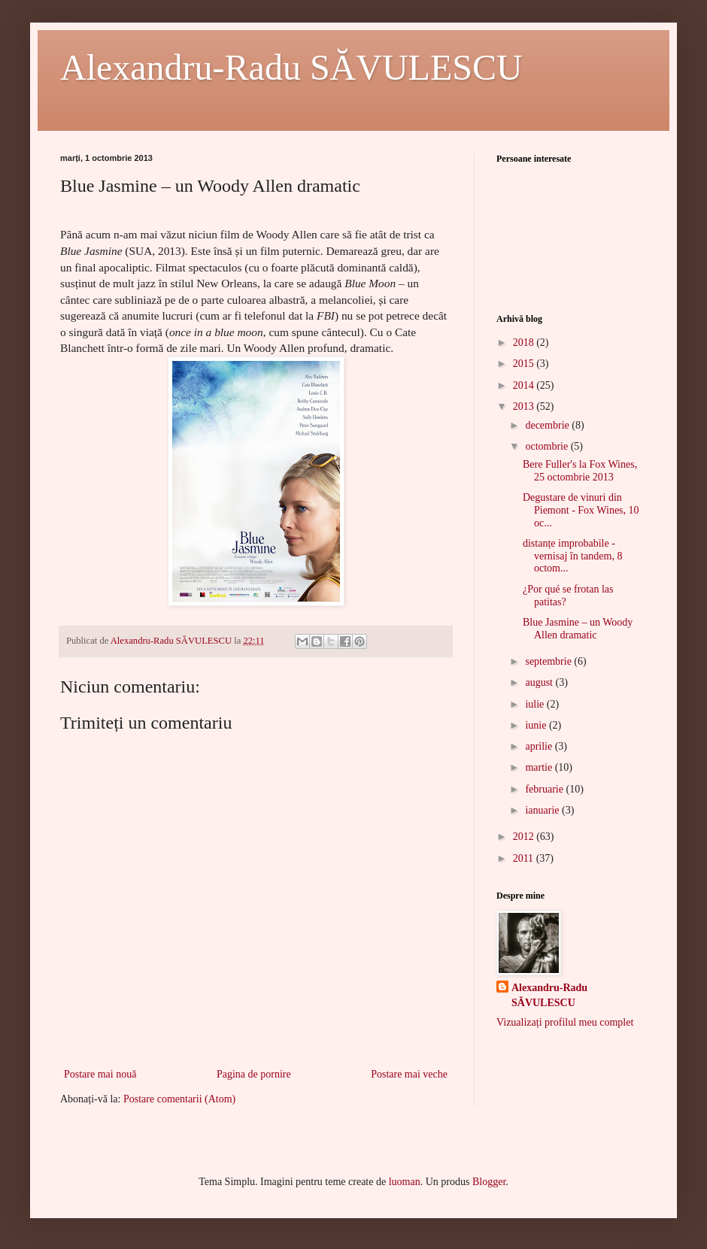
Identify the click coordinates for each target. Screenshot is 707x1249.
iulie (535, 704)
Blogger (488, 1181)
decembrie (548, 425)
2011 (524, 858)
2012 (525, 836)
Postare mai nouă (100, 1074)
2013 (525, 406)
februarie (545, 789)
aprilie (539, 746)
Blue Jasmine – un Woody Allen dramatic (578, 629)
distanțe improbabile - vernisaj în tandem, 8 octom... (572, 556)
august (540, 682)
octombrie (547, 446)
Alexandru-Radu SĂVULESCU (291, 67)
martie (539, 767)
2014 (525, 385)
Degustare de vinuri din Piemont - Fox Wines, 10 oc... (581, 510)
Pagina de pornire (254, 1074)
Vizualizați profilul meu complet (564, 1022)
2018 (525, 342)
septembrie (549, 661)
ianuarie (543, 810)
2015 (525, 363)
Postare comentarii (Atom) (179, 1099)
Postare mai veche (409, 1074)
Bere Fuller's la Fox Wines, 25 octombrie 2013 (580, 471)
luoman (404, 1181)
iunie (537, 725)
